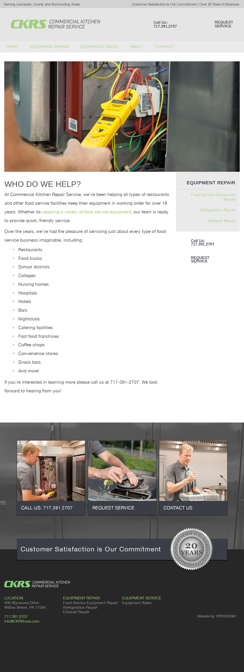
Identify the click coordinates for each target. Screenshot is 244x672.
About (137, 47)
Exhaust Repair (222, 220)
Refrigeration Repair (218, 210)
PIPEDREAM (226, 616)
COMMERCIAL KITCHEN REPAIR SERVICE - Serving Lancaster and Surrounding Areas (55, 24)
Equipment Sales (136, 602)
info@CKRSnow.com (21, 621)
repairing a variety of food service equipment (86, 211)
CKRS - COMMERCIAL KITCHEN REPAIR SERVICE (37, 584)
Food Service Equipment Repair (213, 196)
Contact (164, 47)
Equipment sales (99, 47)
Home (12, 47)
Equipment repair (49, 47)
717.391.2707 (16, 616)
